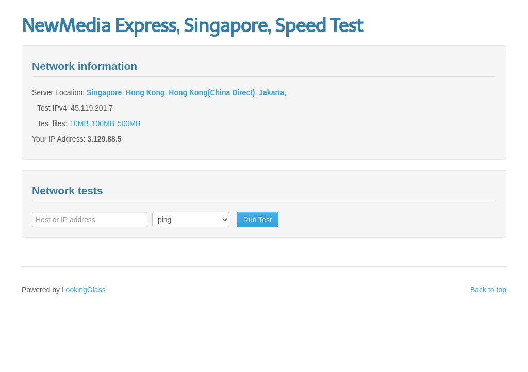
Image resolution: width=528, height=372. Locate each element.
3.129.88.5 (104, 139)
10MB (79, 123)
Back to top (488, 290)
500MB (129, 123)
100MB (103, 123)
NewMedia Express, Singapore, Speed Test (192, 25)
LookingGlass (84, 290)
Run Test (257, 219)
